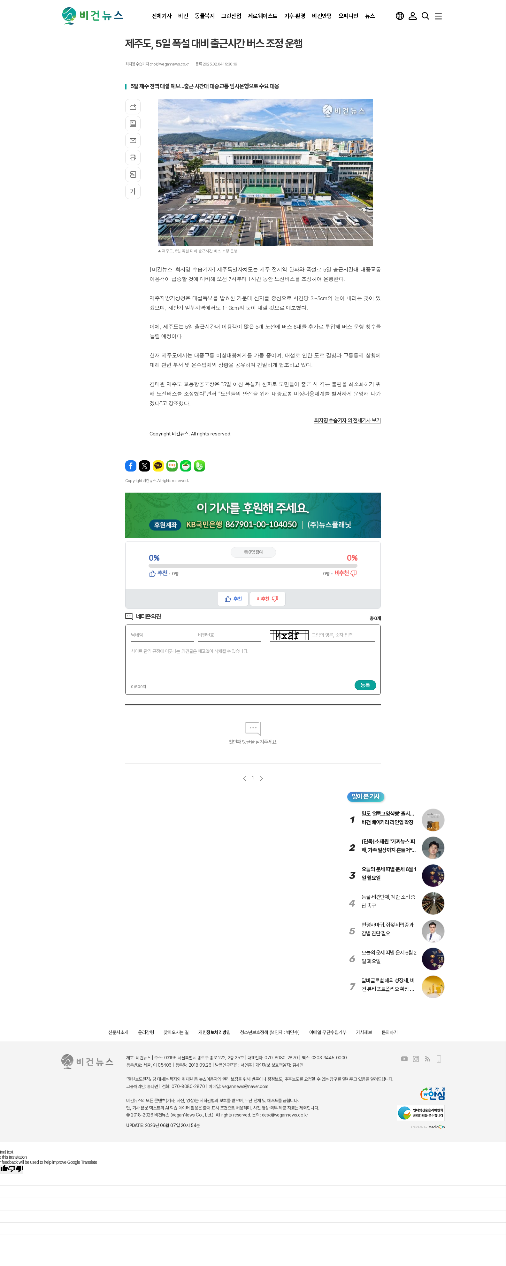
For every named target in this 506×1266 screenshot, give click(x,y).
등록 (365, 685)
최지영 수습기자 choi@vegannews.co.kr (157, 64)
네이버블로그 (172, 466)
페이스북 (130, 466)
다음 (261, 778)
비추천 (263, 599)
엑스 (144, 466)
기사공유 (133, 106)
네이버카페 (185, 466)
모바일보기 (439, 1059)
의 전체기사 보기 (347, 420)
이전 (244, 778)
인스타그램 (416, 1059)
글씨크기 (133, 191)
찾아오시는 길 (176, 1032)
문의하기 (390, 1032)
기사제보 (364, 1032)
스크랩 (133, 174)
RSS (427, 1059)
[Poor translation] (15, 1169)
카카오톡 (158, 466)
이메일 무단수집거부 (328, 1032)
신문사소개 (118, 1032)
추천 (238, 599)
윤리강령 (146, 1032)
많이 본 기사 (366, 796)
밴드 (199, 466)
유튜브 (404, 1059)
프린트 (133, 157)
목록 (133, 123)
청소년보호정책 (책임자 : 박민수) (269, 1032)
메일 (133, 140)
